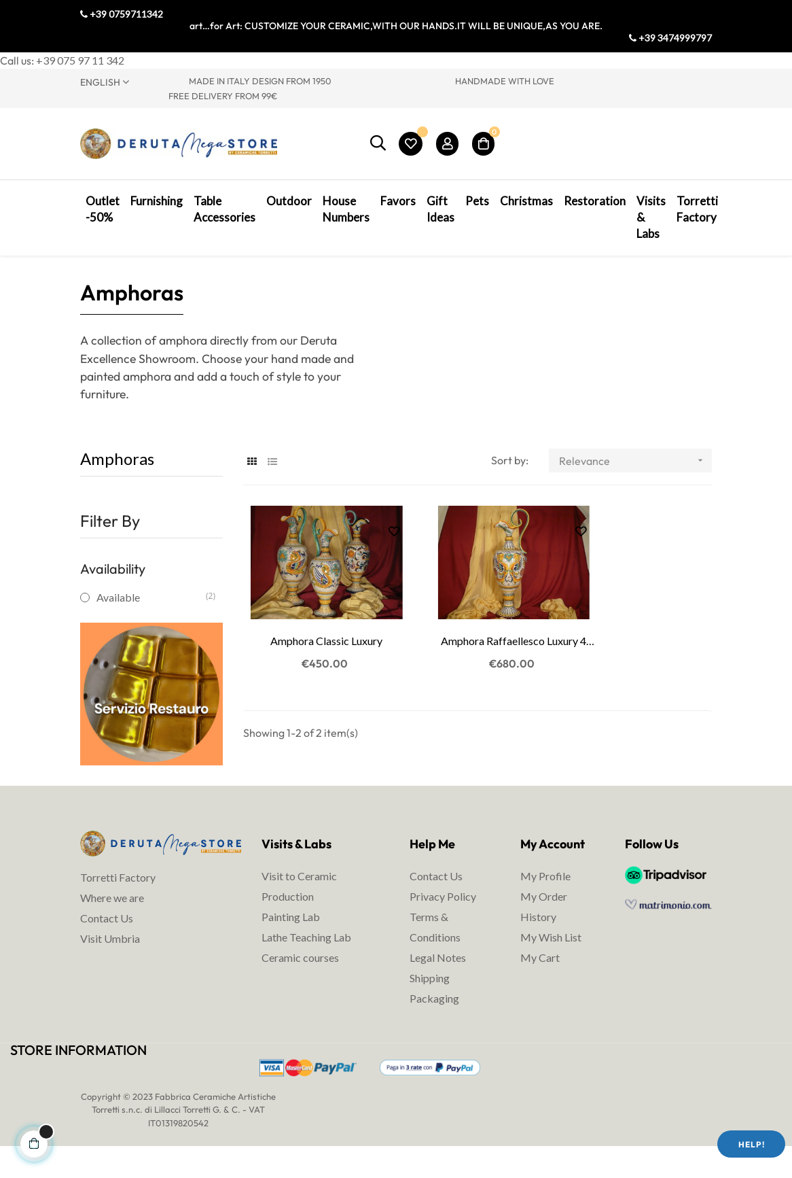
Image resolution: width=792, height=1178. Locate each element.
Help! (751, 1144)
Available (150, 625)
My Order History (543, 934)
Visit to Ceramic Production (299, 914)
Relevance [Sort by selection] (635, 488)
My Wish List (550, 964)
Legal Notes (438, 985)
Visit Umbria (110, 965)
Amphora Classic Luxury (314, 652)
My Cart (540, 985)
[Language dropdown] (124, 81)
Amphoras (117, 486)
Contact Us (106, 945)
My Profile (545, 903)
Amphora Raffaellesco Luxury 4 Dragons (477, 653)
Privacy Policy (443, 924)
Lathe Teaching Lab (306, 964)
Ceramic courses (300, 985)
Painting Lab (291, 944)
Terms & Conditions (435, 954)
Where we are (112, 924)
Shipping (430, 1005)
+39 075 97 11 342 (80, 60)
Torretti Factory (118, 904)
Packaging (434, 1026)
